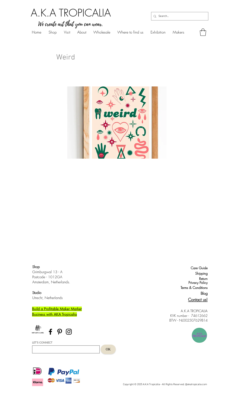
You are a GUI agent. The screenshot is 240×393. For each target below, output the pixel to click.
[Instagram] (69, 332)
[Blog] (201, 293)
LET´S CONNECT (42, 342)
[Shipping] (199, 273)
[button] (203, 32)
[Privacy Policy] (197, 282)
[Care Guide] (199, 268)
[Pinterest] (60, 332)
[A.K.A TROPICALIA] (70, 13)
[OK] (108, 349)
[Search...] (179, 16)
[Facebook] (50, 332)
